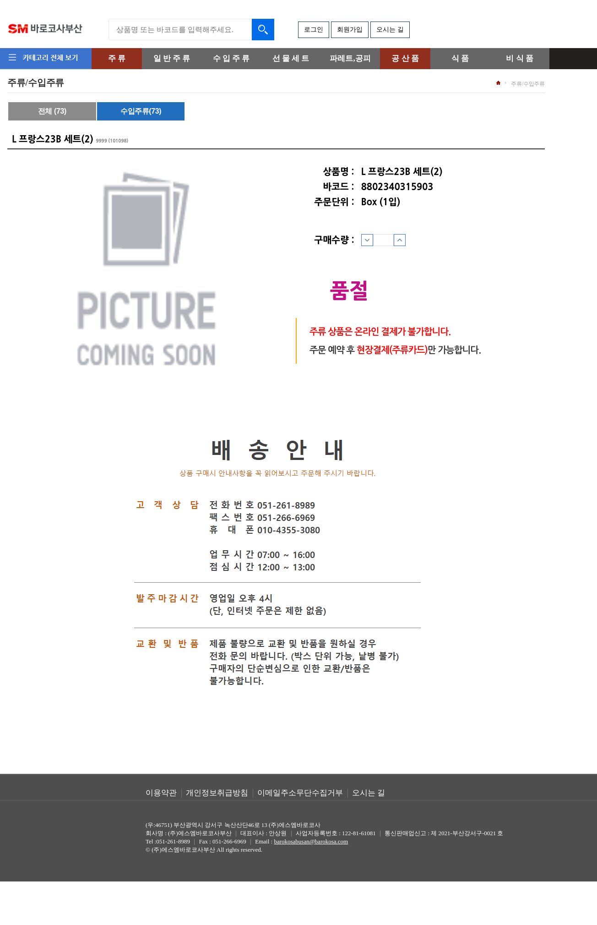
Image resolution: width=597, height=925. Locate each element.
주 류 (116, 58)
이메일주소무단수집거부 (300, 792)
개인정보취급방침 (217, 792)
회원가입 (350, 29)
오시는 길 (390, 29)
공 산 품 (405, 58)
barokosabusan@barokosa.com (311, 841)
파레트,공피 (350, 58)
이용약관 (161, 792)
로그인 (313, 29)
